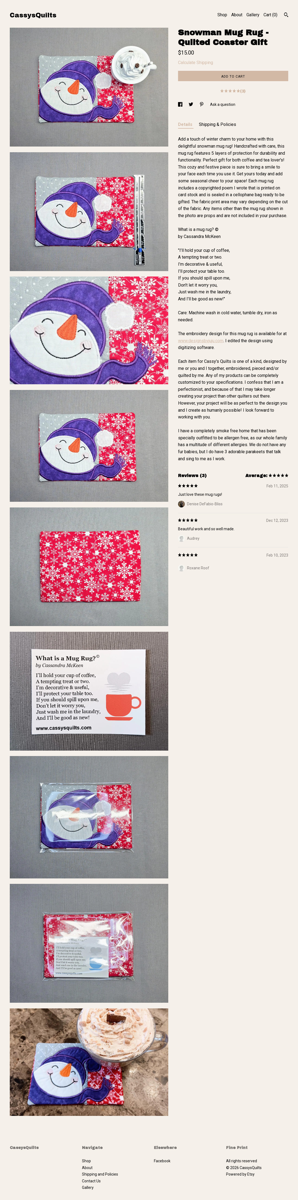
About (236, 14)
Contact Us (91, 1181)
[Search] (286, 15)
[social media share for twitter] (191, 104)
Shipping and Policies (100, 1174)
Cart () (270, 14)
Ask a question (222, 104)
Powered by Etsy (240, 1174)
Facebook (162, 1161)
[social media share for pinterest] (202, 104)
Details (186, 124)
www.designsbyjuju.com (200, 340)
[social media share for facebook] (180, 104)
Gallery (252, 14)
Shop (222, 14)
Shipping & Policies (217, 124)
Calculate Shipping (195, 62)
